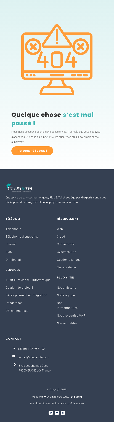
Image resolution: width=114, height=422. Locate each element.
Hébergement (68, 219)
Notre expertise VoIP (71, 315)
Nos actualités (67, 323)
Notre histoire (66, 287)
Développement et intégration (26, 295)
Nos (59, 303)
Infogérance (14, 303)
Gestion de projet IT (20, 287)
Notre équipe (66, 295)
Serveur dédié (66, 267)
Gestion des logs (69, 259)
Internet (11, 244)
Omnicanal (13, 259)
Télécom (13, 219)
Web (60, 229)
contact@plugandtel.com (33, 357)
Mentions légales (40, 403)
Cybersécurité (66, 252)
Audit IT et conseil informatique (28, 280)
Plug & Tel (66, 277)
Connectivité (66, 244)
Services (13, 270)
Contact (13, 339)
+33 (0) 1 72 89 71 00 (31, 349)
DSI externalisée (17, 310)
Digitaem (76, 396)
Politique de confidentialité (68, 403)
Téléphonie (13, 229)
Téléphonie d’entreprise (22, 236)
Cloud (61, 236)
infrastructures (67, 308)
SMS (9, 252)
